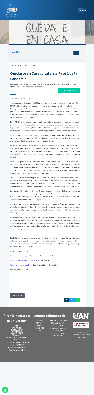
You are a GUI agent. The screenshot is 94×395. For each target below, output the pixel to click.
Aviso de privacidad (81, 332)
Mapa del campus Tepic (58, 320)
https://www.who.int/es (19, 256)
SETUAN (39, 323)
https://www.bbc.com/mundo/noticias (25, 260)
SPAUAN (39, 325)
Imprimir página (17, 295)
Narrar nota (69, 90)
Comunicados (30, 65)
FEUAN (39, 320)
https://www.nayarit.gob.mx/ (21, 265)
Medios (16, 52)
